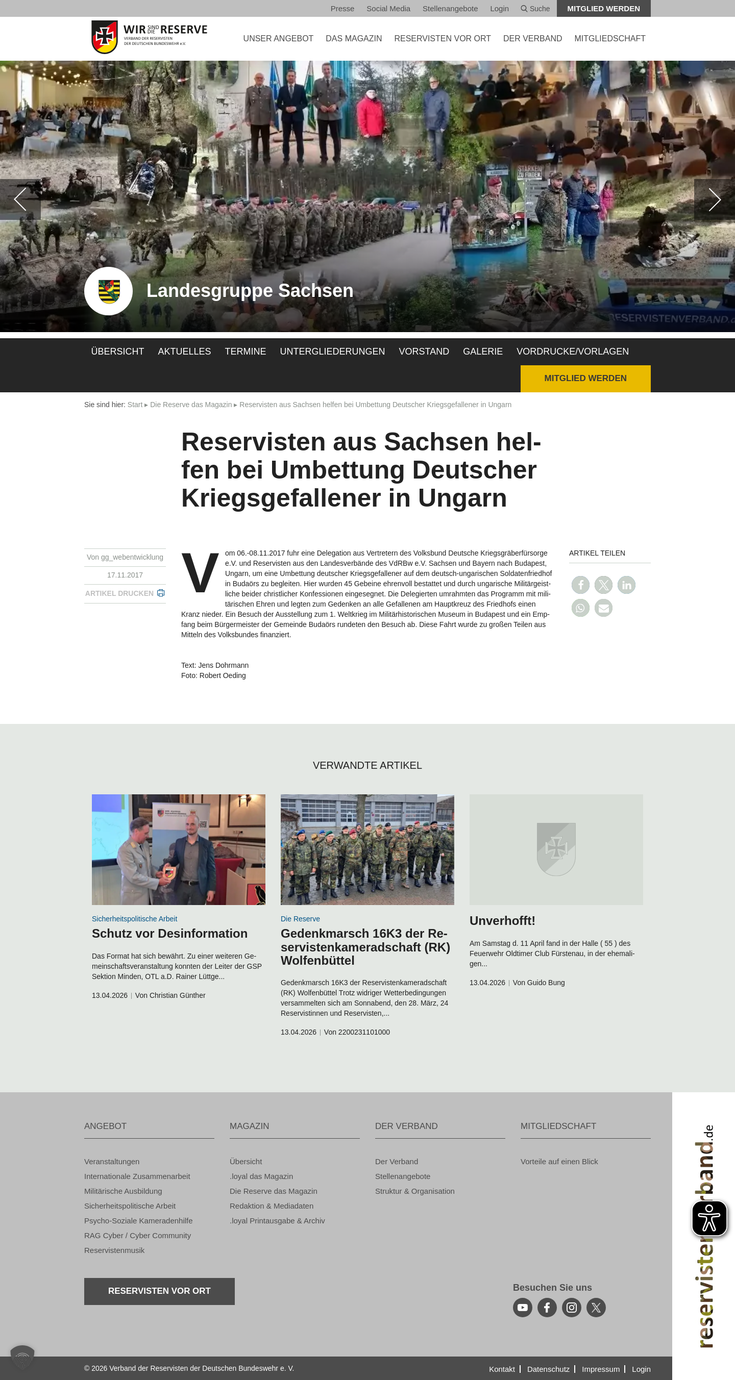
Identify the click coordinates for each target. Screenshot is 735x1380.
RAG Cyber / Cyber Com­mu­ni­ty (137, 1235)
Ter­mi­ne (245, 351)
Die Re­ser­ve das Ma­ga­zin (191, 404)
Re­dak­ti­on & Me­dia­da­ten (271, 1205)
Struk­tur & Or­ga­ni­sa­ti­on (415, 1191)
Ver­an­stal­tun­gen (111, 1161)
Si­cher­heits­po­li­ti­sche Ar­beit (134, 919)
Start (135, 404)
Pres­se (343, 8)
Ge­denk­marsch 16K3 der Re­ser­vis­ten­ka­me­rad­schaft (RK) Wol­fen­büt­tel (365, 946)
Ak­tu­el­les (184, 351)
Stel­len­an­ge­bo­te (450, 8)
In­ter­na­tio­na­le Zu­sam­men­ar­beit (137, 1176)
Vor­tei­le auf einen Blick (559, 1161)
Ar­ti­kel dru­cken (119, 593)
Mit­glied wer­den (604, 8)
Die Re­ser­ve (300, 919)
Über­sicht (117, 351)
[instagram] (571, 1307)
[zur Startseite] (149, 37)
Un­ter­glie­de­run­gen (332, 351)
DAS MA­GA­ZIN (354, 38)
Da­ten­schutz (548, 1369)
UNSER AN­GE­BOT (278, 38)
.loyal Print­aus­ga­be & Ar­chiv (277, 1220)
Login (499, 8)
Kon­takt (502, 1369)
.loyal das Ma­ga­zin (261, 1176)
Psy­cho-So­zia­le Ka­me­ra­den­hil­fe (138, 1220)
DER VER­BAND (532, 38)
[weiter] (714, 199)
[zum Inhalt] (178, 849)
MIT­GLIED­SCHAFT (610, 38)
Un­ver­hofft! (502, 920)
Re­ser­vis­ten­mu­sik (114, 1250)
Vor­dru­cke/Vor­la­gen (573, 351)
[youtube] (522, 1307)
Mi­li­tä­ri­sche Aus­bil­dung (123, 1191)
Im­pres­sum (601, 1369)
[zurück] (20, 199)
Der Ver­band (396, 1161)
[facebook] (547, 1307)
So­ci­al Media (388, 8)
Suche (535, 9)
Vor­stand (424, 351)
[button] (581, 585)
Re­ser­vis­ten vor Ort (442, 38)
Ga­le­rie (483, 351)
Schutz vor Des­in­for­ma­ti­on (170, 933)
